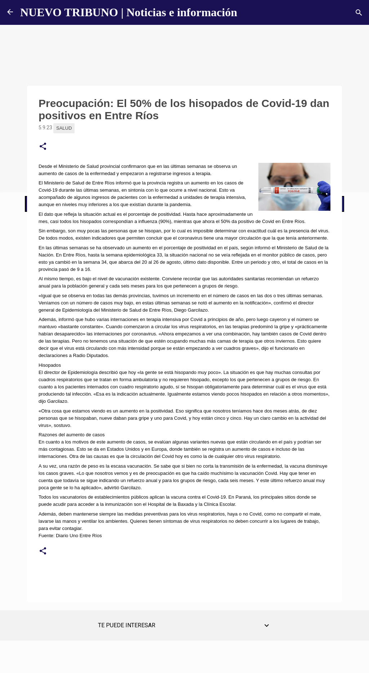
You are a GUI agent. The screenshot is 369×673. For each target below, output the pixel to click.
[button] (43, 146)
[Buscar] (359, 12)
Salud (64, 128)
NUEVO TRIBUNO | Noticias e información (128, 12)
